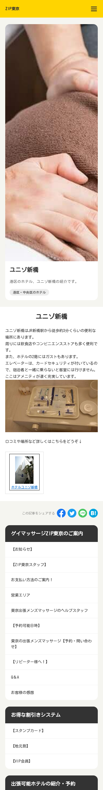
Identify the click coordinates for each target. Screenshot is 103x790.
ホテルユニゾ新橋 (24, 487)
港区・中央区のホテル (29, 292)
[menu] (94, 9)
